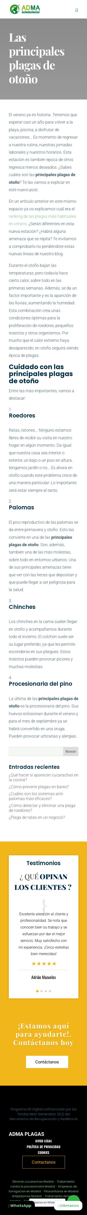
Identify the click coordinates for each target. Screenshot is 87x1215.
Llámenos (68, 1205)
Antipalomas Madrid (27, 1196)
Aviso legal (43, 1140)
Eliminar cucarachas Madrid (33, 1182)
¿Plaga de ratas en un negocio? (37, 817)
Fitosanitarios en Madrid (61, 1191)
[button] (37, 991)
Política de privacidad (43, 1146)
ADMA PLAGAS (26, 1134)
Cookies (43, 1152)
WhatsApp (19, 1205)
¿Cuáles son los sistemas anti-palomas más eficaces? (36, 796)
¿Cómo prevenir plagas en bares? (39, 786)
